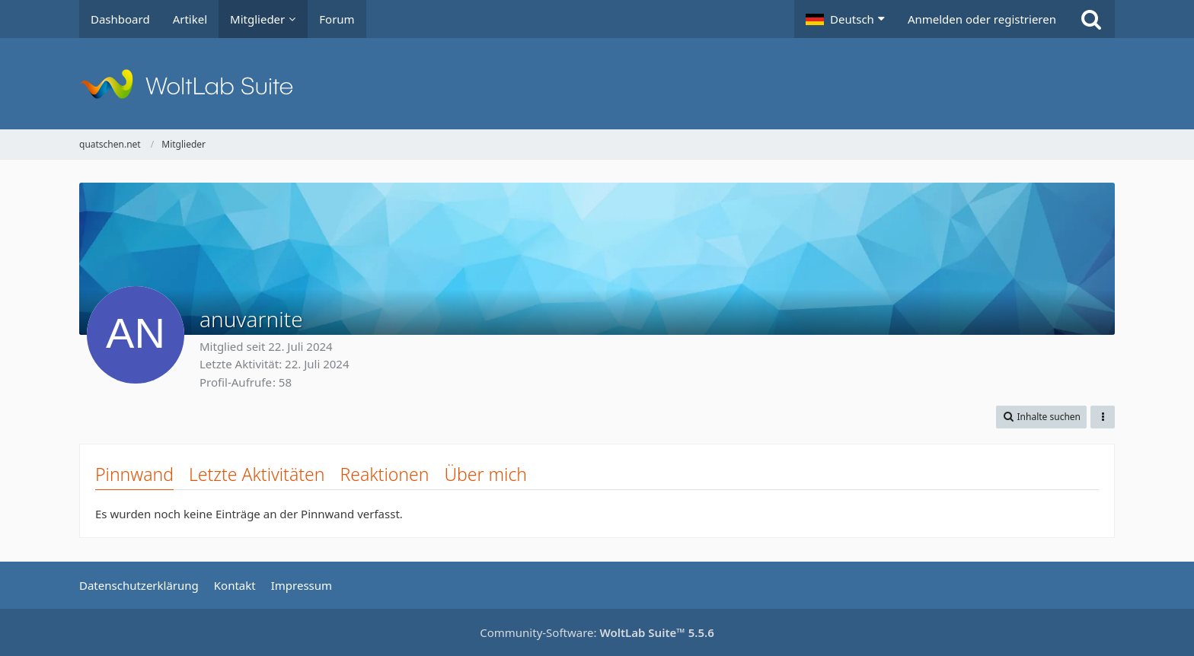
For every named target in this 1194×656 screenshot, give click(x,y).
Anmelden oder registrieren (982, 19)
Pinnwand (134, 474)
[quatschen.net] (597, 84)
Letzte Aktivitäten (256, 474)
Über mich (485, 474)
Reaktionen (384, 474)
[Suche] (1091, 19)
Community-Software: (597, 632)
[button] (845, 19)
